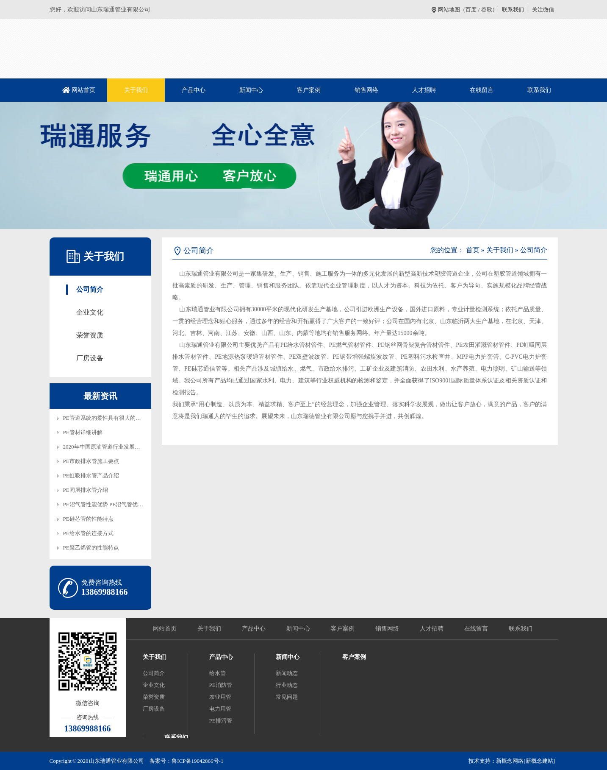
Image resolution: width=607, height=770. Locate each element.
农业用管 (220, 697)
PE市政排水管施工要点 (91, 461)
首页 (473, 250)
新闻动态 (287, 673)
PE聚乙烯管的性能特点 (91, 547)
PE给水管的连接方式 (88, 533)
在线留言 (481, 90)
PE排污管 (220, 720)
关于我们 (136, 90)
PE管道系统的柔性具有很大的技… (105, 418)
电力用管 (220, 709)
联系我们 (513, 9)
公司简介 (89, 289)
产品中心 (193, 90)
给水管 (217, 673)
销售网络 (366, 90)
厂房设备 (89, 358)
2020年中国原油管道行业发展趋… (104, 447)
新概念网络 (510, 761)
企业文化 (89, 312)
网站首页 (83, 90)
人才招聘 (424, 90)
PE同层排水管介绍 (85, 490)
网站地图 (449, 9)
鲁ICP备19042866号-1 (197, 761)
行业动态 (287, 685)
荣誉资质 (89, 335)
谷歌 (486, 9)
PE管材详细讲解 (83, 432)
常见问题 (287, 697)
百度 (471, 9)
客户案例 (309, 90)
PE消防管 (220, 685)
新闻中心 (251, 90)
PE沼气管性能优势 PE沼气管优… (103, 504)
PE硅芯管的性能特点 (88, 519)
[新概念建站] (539, 761)
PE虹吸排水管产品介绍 (91, 475)
